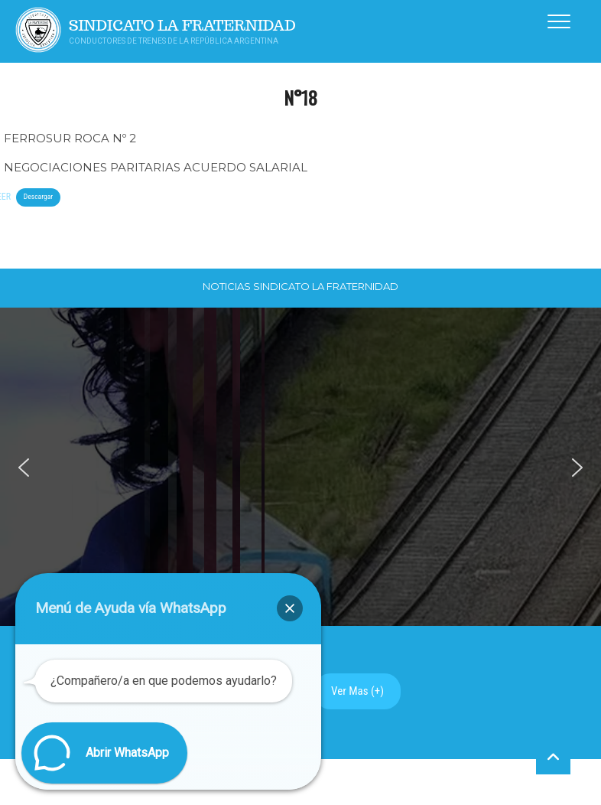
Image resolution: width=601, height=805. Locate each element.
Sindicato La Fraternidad (182, 25)
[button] (23, 467)
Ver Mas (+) (357, 691)
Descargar (38, 196)
